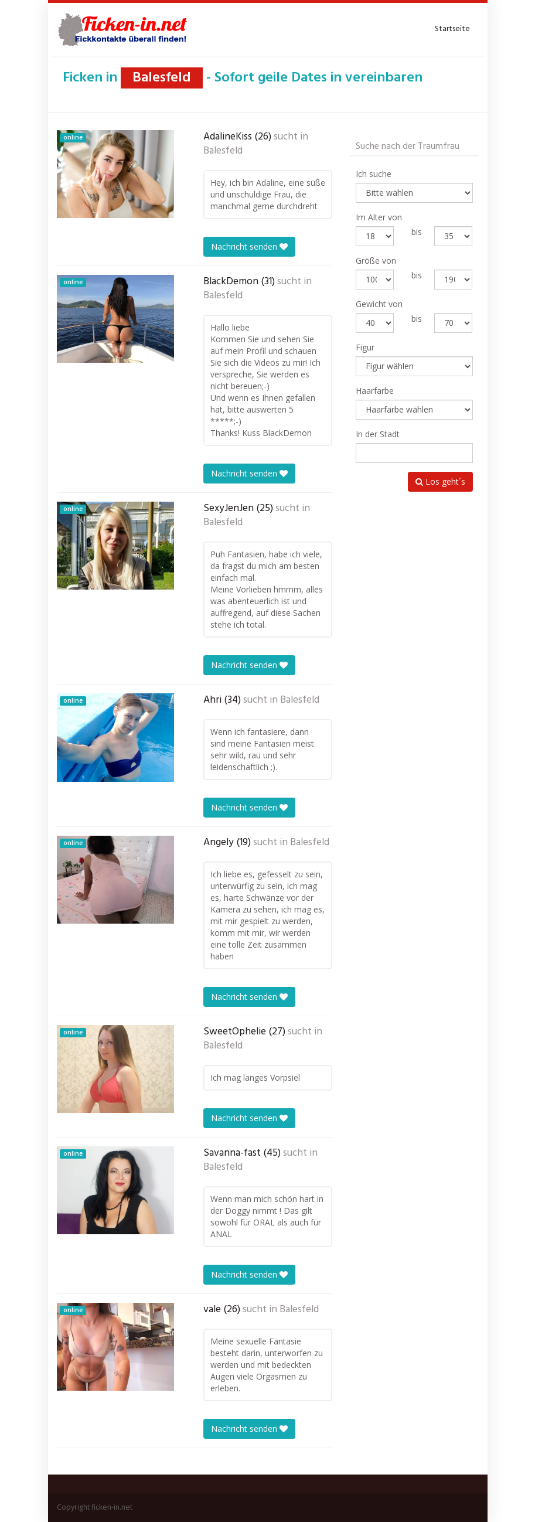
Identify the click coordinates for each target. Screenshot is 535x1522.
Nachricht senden (249, 246)
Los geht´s (440, 481)
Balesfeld (223, 151)
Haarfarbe (375, 390)
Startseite (452, 29)
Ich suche (373, 173)
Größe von (376, 260)
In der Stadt (378, 434)
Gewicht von (379, 303)
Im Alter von (379, 217)
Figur (365, 347)
